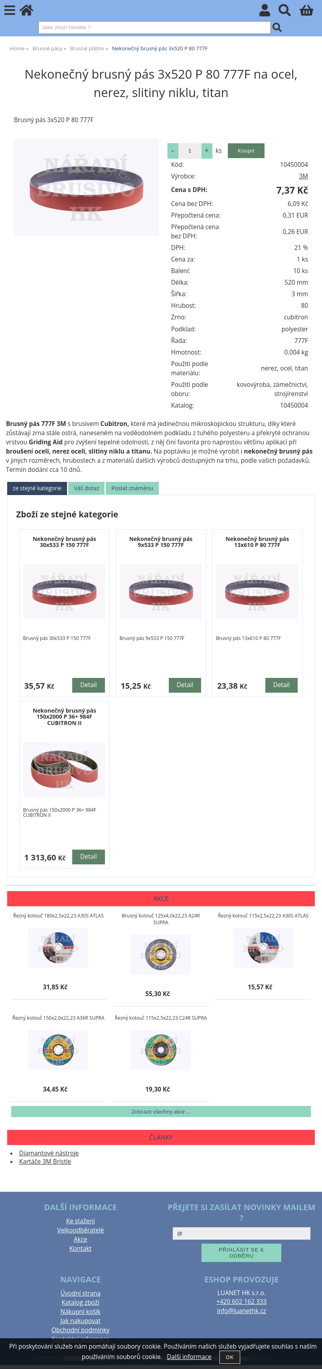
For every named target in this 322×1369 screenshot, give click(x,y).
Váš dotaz (86, 488)
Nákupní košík (80, 1312)
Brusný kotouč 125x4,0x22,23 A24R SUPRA (161, 919)
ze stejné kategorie (37, 488)
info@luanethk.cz (241, 1311)
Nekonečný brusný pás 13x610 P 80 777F (257, 542)
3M (303, 176)
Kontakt (80, 1248)
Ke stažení (80, 1221)
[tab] (37, 488)
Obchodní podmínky (80, 1330)
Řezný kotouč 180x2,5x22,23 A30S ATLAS (58, 915)
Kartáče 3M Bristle (45, 1161)
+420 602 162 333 (241, 1302)
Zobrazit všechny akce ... (161, 1111)
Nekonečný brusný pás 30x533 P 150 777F (64, 542)
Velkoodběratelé (80, 1230)
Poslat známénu (132, 488)
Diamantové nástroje (49, 1153)
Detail (88, 685)
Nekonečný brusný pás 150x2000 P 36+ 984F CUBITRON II (64, 717)
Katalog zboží (80, 1302)
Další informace (189, 1357)
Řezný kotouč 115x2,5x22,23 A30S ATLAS (263, 915)
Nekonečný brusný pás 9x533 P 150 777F (161, 542)
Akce (80, 1239)
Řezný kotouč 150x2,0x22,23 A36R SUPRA (58, 1017)
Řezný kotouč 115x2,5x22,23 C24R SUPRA (161, 1017)
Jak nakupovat (81, 1321)
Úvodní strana (81, 1293)
